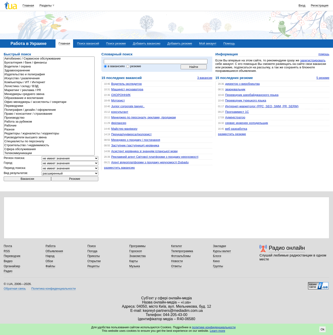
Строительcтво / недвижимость (49, 145)
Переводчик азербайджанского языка (251, 95)
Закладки (219, 246)
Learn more (217, 330)
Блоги (217, 256)
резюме (133, 66)
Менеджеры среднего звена (49, 94)
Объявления (54, 251)
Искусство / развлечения (49, 78)
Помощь (229, 43)
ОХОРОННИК (121, 95)
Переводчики (49, 106)
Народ (50, 256)
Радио (8, 271)
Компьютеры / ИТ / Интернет (49, 82)
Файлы (50, 266)
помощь (323, 54)
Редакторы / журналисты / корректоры (49, 134)
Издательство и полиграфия (49, 74)
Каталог (176, 246)
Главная (28, 5)
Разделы (46, 5)
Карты (133, 261)
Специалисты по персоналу (49, 141)
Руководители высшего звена (49, 137)
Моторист (118, 100)
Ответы (176, 266)
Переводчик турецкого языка (245, 100)
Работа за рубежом (49, 122)
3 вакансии (204, 77)
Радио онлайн (287, 248)
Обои (49, 261)
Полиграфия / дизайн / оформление (49, 110)
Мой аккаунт (207, 43)
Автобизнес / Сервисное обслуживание (49, 59)
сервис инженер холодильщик (246, 123)
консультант (119, 112)
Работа (51, 246)
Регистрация (319, 5)
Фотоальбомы (181, 256)
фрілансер (118, 123)
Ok (322, 329)
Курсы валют (222, 251)
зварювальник (235, 89)
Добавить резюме (179, 43)
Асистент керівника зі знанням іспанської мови (144, 151)
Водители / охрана (49, 67)
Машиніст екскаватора (127, 89)
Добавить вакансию (146, 43)
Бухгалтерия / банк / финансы (49, 63)
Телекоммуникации (49, 153)
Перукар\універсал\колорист (131, 134)
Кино (216, 261)
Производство (49, 118)
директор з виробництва (242, 83)
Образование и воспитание (49, 98)
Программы (137, 246)
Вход (302, 5)
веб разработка (236, 128)
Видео (8, 261)
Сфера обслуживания (49, 149)
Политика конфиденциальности (53, 288)
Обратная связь (15, 288)
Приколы (93, 256)
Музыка (134, 266)
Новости (177, 261)
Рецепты (93, 266)
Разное (49, 130)
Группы (218, 266)
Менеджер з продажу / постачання (135, 140)
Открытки (94, 261)
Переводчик (12, 256)
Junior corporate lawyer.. (128, 106)
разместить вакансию (119, 167)
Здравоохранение (49, 71)
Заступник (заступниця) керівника (135, 145)
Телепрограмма (182, 251)
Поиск (91, 246)
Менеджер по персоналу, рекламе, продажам (143, 117)
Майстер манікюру (124, 128)
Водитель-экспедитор (126, 83)
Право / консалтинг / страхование (49, 114)
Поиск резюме (116, 43)
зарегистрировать (313, 60)
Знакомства (137, 256)
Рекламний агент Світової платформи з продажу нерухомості (154, 156)
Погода (92, 251)
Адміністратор (235, 117)
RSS (7, 251)
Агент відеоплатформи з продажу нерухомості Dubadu (150, 162)
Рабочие (49, 126)
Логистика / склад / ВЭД (49, 86)
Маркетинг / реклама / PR (49, 90)
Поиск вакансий (88, 43)
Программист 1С (237, 112)
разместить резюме (232, 134)
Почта (8, 246)
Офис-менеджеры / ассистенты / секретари (49, 102)
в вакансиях (114, 66)
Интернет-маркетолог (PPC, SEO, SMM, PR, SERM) (261, 106)
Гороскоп (135, 251)
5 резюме (322, 77)
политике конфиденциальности (213, 327)
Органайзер (12, 266)
